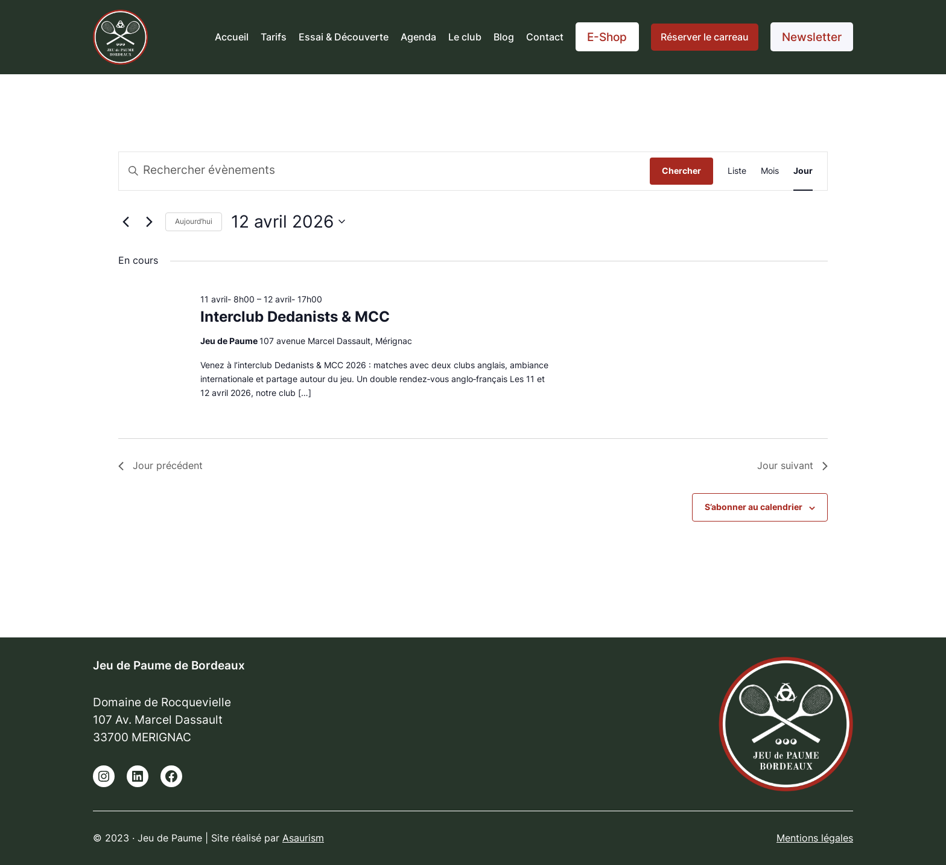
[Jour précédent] (125, 221)
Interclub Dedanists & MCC (295, 316)
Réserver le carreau (705, 37)
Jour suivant (792, 465)
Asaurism (303, 838)
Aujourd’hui (193, 221)
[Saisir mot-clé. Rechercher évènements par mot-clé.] (384, 171)
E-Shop (607, 37)
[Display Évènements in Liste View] (737, 171)
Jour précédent (160, 465)
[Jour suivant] (149, 221)
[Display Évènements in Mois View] (770, 171)
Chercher (681, 170)
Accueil (232, 37)
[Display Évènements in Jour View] (803, 171)
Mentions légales (814, 838)
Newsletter (812, 37)
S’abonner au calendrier (753, 507)
